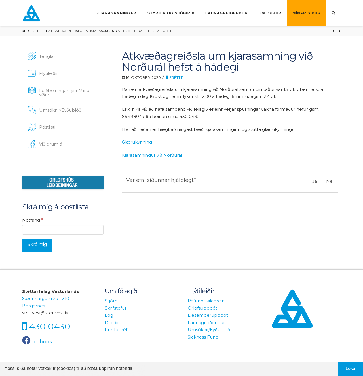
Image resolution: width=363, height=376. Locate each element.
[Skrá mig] (37, 245)
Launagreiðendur (206, 322)
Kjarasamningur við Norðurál (152, 155)
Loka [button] (350, 368)
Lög (109, 315)
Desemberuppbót (208, 315)
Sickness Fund (203, 337)
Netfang (32, 220)
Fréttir (175, 77)
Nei (330, 181)
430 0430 (49, 326)
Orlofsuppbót (202, 308)
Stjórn (111, 300)
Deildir (112, 322)
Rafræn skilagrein (206, 300)
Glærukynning (137, 142)
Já (314, 181)
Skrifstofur (115, 308)
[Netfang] (63, 229)
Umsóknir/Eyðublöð (209, 329)
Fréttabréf (116, 329)
